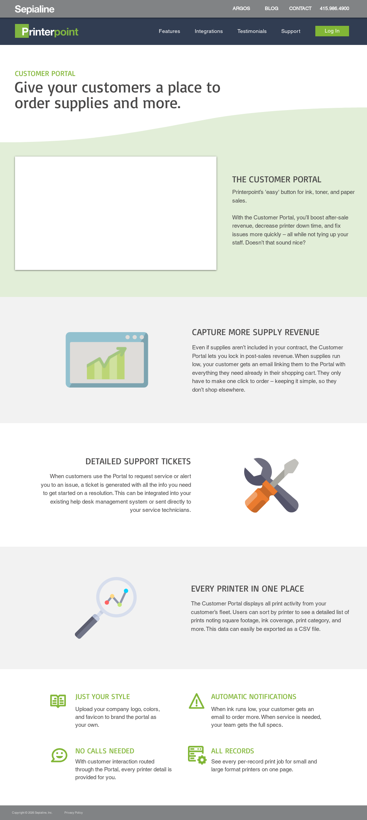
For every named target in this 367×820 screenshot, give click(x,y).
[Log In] (332, 31)
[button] (171, 31)
